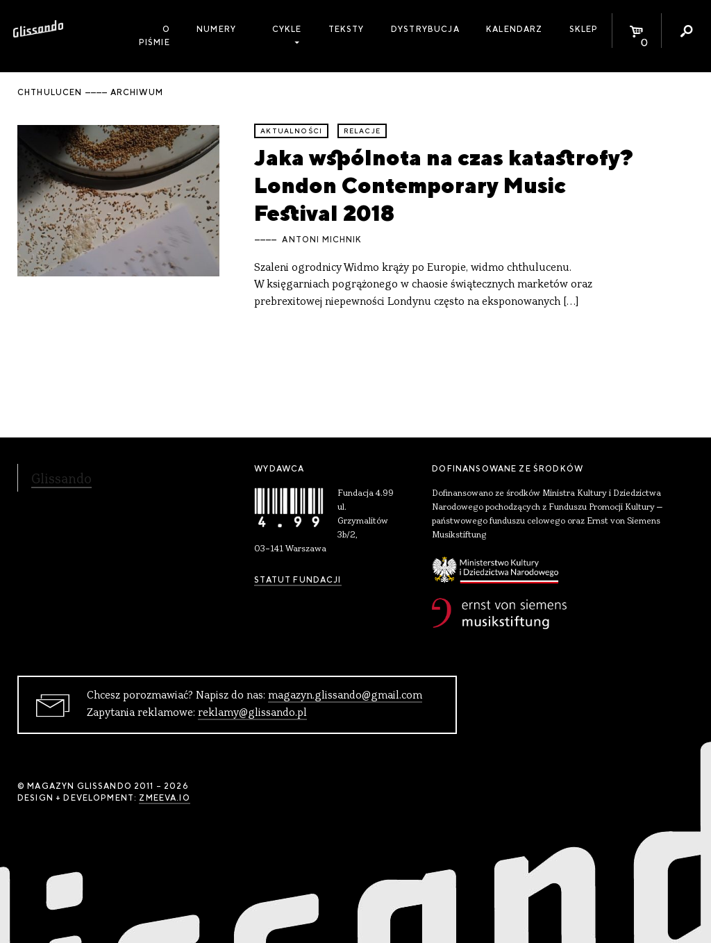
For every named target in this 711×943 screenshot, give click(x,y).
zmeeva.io (164, 798)
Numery (216, 29)
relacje (362, 131)
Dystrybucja (425, 29)
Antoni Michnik (322, 239)
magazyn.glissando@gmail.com (345, 695)
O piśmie (154, 35)
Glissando (61, 480)
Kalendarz (514, 29)
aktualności (291, 131)
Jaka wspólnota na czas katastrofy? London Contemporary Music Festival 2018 (443, 185)
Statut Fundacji (297, 580)
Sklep (584, 29)
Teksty (346, 29)
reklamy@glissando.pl (252, 713)
